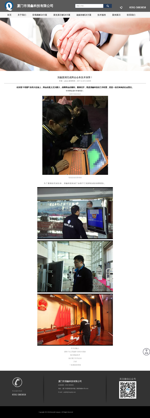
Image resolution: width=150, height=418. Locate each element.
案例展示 (116, 15)
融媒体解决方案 (83, 15)
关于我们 (22, 15)
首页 (9, 15)
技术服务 (102, 15)
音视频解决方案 (39, 15)
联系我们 (131, 15)
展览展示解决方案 (61, 15)
